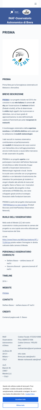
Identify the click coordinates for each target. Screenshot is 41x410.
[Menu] (36, 4)
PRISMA (6, 100)
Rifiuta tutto (21, 405)
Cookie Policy (30, 394)
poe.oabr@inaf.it (29, 357)
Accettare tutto (20, 399)
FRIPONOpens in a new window (15, 205)
